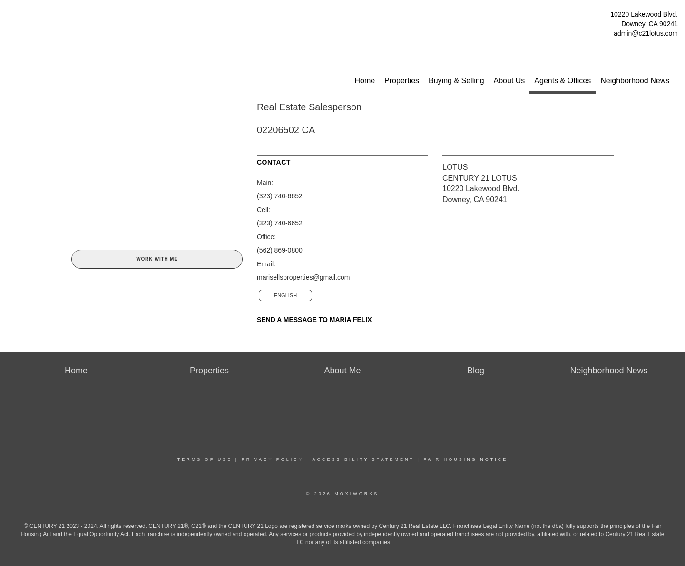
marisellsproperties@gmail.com (303, 277)
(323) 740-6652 (280, 196)
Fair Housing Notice (465, 459)
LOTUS (455, 167)
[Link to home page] (9, 17)
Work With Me (156, 259)
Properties (401, 81)
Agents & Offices (562, 81)
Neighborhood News (634, 81)
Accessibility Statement (363, 459)
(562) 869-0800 (280, 250)
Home (364, 81)
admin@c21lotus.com (646, 33)
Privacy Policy (272, 459)
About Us (509, 81)
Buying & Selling (456, 81)
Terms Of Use (205, 459)
